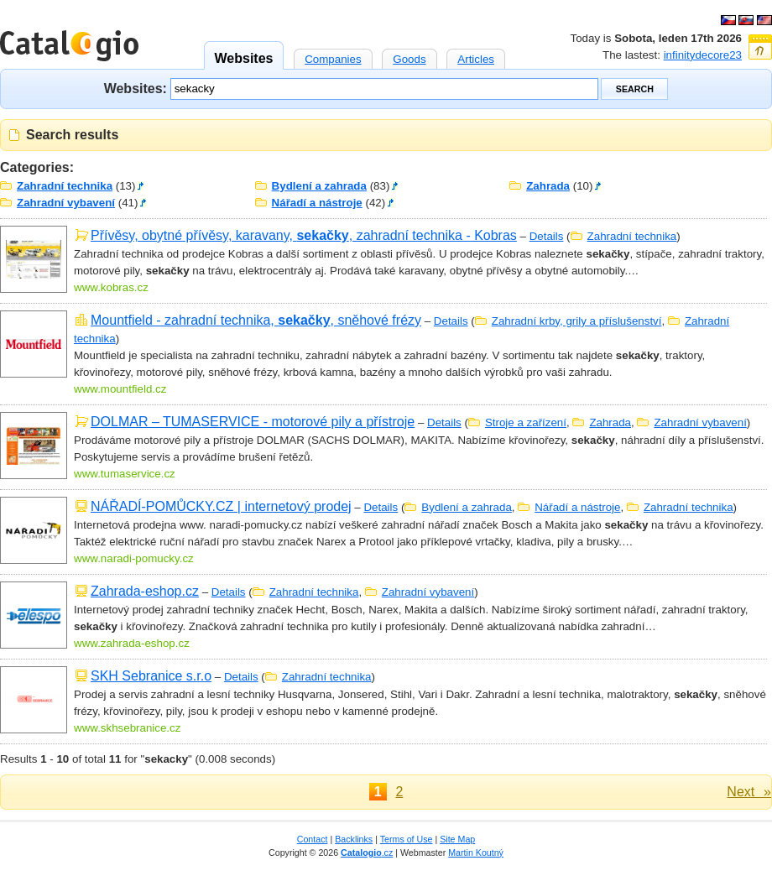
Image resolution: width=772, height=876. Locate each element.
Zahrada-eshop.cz (145, 591)
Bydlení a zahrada (319, 186)
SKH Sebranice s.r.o (151, 676)
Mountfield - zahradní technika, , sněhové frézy (256, 320)
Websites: (135, 88)
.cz (367, 852)
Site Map (457, 839)
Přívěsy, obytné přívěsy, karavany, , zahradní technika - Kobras (304, 235)
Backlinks (354, 839)
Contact (312, 839)
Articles (475, 57)
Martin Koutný (475, 852)
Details (546, 236)
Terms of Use (406, 839)
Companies (333, 57)
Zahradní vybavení (66, 202)
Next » (749, 792)
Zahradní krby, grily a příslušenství (577, 321)
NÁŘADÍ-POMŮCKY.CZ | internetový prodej (221, 506)
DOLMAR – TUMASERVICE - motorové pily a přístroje (253, 422)
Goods (409, 57)
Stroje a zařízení (525, 422)
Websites (244, 53)
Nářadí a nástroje (317, 202)
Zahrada (548, 186)
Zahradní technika (64, 186)
